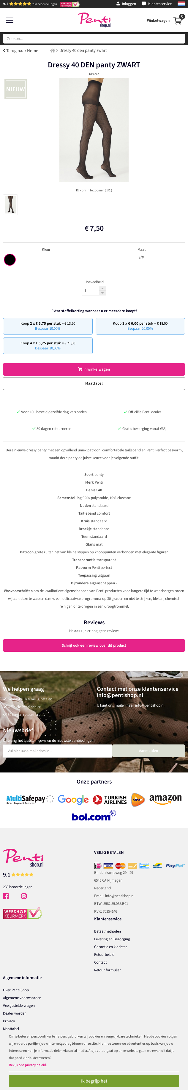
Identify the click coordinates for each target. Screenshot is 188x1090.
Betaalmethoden (107, 931)
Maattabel (94, 383)
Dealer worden (14, 1013)
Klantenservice (157, 4)
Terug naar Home (20, 51)
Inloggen (126, 4)
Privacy (9, 1021)
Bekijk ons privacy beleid (27, 1065)
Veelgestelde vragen (19, 1005)
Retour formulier (107, 970)
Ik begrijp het (94, 1081)
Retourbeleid (104, 954)
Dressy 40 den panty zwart (83, 50)
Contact (100, 962)
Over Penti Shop (16, 990)
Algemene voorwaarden (22, 998)
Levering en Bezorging (112, 939)
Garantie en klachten (110, 947)
